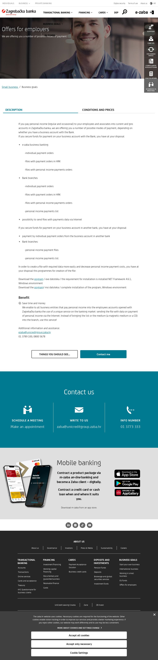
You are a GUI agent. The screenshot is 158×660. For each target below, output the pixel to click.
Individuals (8, 3)
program (38, 279)
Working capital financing (50, 570)
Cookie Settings (79, 652)
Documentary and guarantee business (51, 577)
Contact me (103, 354)
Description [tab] (13, 109)
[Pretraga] (124, 12)
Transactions (23, 571)
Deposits (97, 571)
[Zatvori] (154, 615)
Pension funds (100, 567)
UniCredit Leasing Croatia (65, 604)
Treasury (21, 585)
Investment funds (101, 583)
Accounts (22, 567)
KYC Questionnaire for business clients (27, 591)
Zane (86, 604)
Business (23, 3)
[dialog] (79, 635)
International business (129, 568)
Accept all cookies (79, 635)
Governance (52, 547)
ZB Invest (100, 604)
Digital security (119, 3)
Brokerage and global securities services (103, 578)
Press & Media (87, 547)
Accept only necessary (79, 644)
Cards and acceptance (27, 580)
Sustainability (106, 547)
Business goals (51, 24)
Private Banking (43, 3)
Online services (24, 576)
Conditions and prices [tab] (98, 109)
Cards (102, 12)
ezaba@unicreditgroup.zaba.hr (35, 332)
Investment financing (52, 564)
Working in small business (127, 574)
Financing (84, 12)
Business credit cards (77, 571)
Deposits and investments (102, 561)
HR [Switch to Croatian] (153, 3)
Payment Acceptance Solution (77, 566)
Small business (10, 87)
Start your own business (130, 564)
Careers (124, 547)
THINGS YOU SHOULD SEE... (54, 354)
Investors (69, 547)
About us (144, 3)
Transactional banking (56, 12)
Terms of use (133, 3)
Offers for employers (128, 584)
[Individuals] (19, 12)
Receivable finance (51, 583)
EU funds (50, 35)
